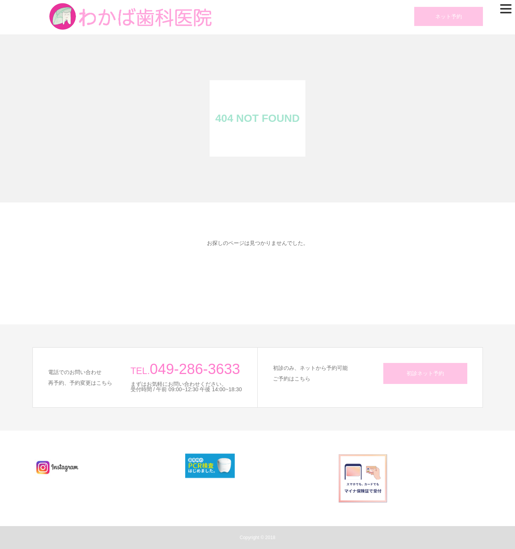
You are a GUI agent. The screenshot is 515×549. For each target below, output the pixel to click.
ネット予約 (448, 16)
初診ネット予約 (425, 373)
